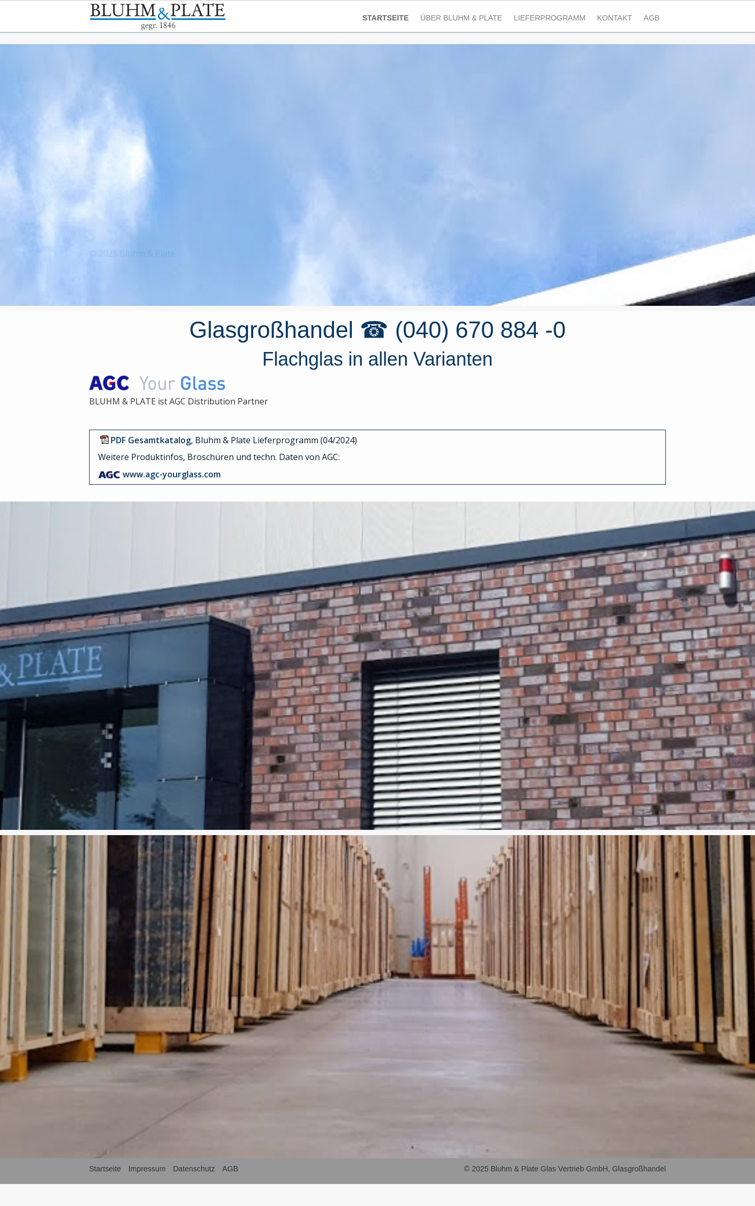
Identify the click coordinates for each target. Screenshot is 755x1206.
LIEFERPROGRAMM (550, 18)
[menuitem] (386, 17)
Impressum (147, 1169)
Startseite (105, 1169)
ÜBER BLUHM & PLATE (461, 18)
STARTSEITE (385, 18)
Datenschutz (194, 1169)
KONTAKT (614, 18)
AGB (652, 18)
